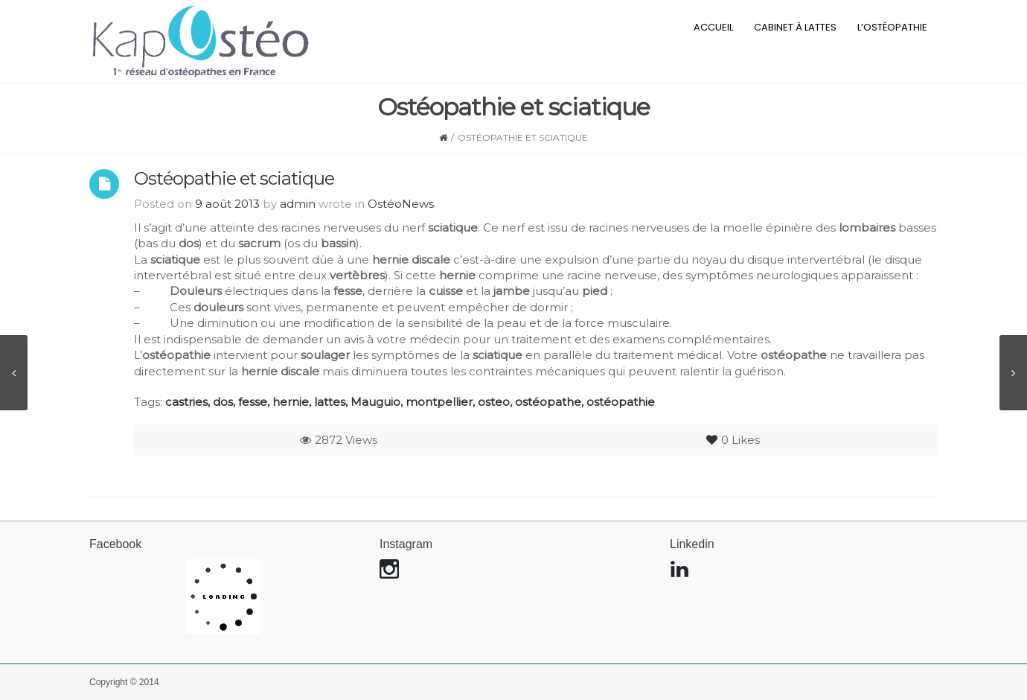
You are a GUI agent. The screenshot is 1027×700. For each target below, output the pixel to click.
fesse (252, 402)
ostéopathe (548, 402)
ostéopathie (620, 402)
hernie (290, 402)
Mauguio (375, 402)
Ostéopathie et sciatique (234, 178)
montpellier (439, 402)
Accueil (713, 27)
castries (186, 402)
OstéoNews (401, 204)
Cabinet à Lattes (795, 27)
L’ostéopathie (892, 27)
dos (223, 402)
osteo (494, 402)
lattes (329, 402)
